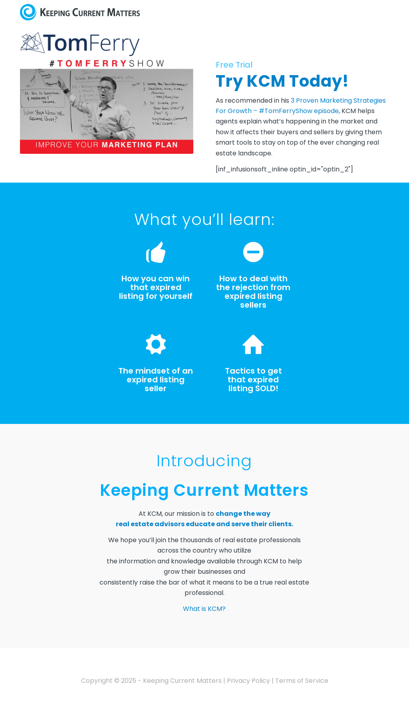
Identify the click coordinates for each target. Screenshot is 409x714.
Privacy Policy (248, 680)
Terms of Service (301, 680)
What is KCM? (204, 608)
